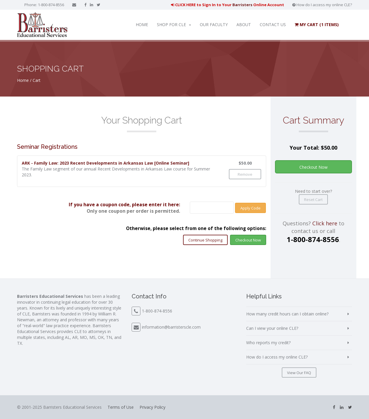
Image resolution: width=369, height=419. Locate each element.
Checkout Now (248, 240)
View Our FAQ (299, 372)
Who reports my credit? (268, 342)
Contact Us (273, 24)
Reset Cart (313, 199)
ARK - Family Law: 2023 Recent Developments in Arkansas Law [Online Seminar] (105, 163)
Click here (324, 223)
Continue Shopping (205, 240)
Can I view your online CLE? (272, 328)
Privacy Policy (152, 407)
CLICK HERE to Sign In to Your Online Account (227, 4)
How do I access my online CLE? (322, 4)
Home (142, 24)
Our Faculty (214, 24)
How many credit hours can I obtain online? (287, 314)
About (244, 24)
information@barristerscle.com (171, 327)
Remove (245, 174)
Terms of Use (121, 407)
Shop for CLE (174, 24)
